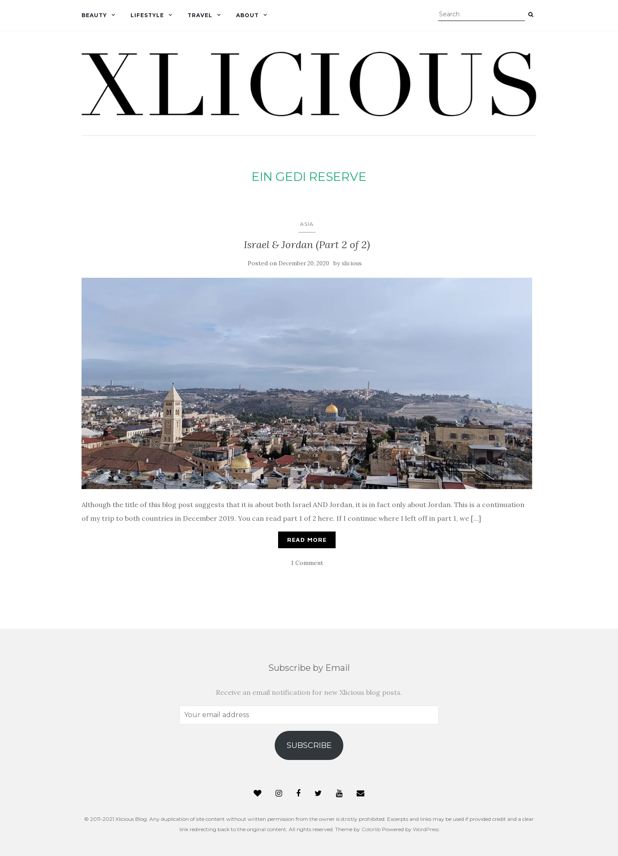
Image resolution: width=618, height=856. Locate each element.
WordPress (426, 829)
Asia (307, 224)
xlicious (352, 263)
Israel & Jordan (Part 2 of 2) (307, 244)
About (247, 15)
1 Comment (307, 563)
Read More (307, 539)
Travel (200, 15)
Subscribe (309, 745)
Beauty (94, 15)
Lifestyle (147, 15)
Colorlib (371, 829)
